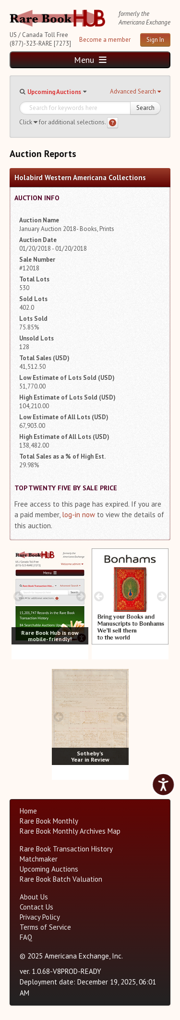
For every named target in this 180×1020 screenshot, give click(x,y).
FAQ (26, 937)
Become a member (105, 40)
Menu (90, 59)
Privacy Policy (40, 917)
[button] (135, 91)
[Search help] (112, 122)
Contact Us (36, 906)
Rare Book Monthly (49, 821)
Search (145, 108)
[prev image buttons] (18, 596)
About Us (34, 896)
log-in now (78, 514)
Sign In (155, 40)
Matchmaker (39, 858)
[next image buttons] (81, 596)
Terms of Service (45, 927)
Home (28, 810)
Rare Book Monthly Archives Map (70, 831)
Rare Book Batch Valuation (61, 879)
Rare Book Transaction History (66, 848)
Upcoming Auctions (54, 92)
